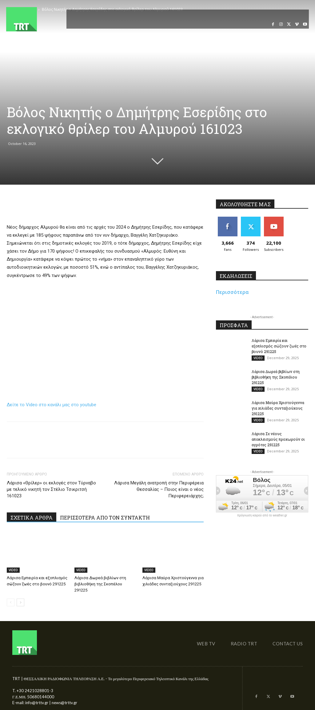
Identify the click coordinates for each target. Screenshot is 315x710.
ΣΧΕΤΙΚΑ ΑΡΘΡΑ (31, 517)
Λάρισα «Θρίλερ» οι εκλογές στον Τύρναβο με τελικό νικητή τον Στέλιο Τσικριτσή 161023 (51, 489)
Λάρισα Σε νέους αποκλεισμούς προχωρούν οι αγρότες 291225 (278, 439)
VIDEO (13, 570)
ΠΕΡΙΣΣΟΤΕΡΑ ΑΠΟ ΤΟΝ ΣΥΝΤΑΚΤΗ (105, 517)
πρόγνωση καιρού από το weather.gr (262, 515)
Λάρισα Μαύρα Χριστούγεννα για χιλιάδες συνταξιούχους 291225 (278, 408)
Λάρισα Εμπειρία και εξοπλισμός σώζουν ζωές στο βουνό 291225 (279, 346)
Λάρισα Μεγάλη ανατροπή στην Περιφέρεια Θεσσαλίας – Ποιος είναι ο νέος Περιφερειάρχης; (159, 489)
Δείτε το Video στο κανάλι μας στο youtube (51, 404)
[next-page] (20, 602)
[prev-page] (10, 602)
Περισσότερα (232, 292)
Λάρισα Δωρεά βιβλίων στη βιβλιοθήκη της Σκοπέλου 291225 (100, 584)
